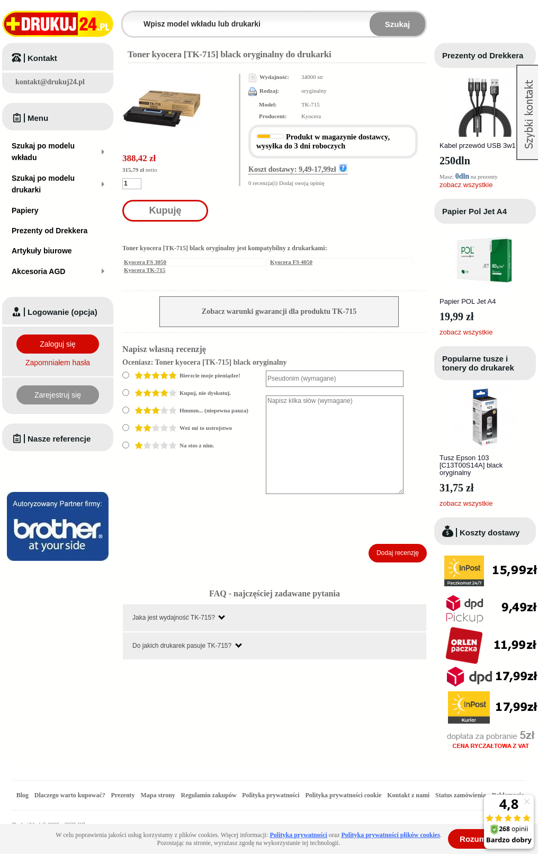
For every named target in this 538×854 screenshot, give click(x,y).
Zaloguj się (58, 344)
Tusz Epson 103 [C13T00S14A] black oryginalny (471, 465)
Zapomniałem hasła (57, 362)
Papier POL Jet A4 (468, 301)
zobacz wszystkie (466, 185)
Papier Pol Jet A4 (474, 211)
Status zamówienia (461, 795)
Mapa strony (157, 795)
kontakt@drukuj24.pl (50, 82)
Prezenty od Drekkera (482, 55)
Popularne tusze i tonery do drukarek (478, 363)
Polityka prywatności (270, 795)
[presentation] (346, 519)
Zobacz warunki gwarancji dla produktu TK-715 (279, 311)
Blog (22, 795)
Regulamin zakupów (209, 795)
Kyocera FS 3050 (145, 262)
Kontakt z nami (408, 795)
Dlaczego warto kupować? (69, 795)
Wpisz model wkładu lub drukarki (129, 17)
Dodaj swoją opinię (302, 183)
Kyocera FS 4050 (291, 262)
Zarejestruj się (57, 395)
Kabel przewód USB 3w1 (478, 145)
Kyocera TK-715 (144, 270)
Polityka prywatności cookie (343, 795)
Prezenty (123, 795)
